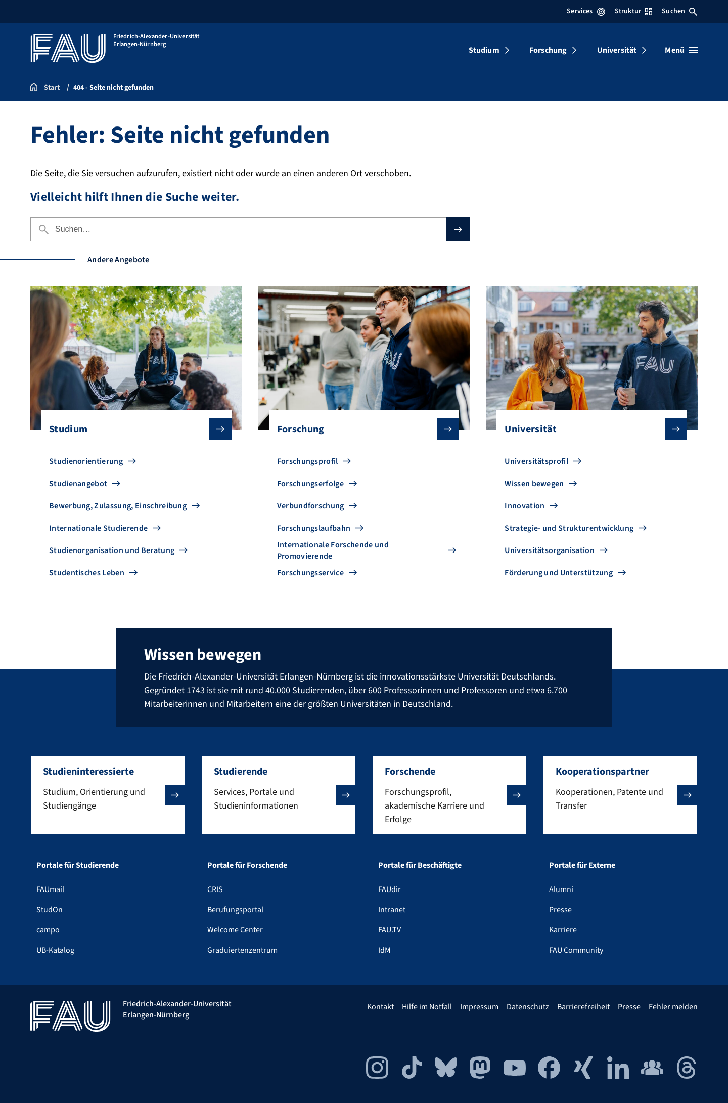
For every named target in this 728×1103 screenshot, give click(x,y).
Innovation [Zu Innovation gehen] (524, 506)
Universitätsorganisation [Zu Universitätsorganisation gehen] (550, 550)
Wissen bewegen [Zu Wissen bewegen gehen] (534, 483)
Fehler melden (673, 1006)
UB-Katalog (55, 950)
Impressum (479, 1006)
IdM (384, 950)
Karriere (563, 930)
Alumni (561, 889)
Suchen (679, 11)
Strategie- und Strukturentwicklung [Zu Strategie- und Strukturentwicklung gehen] (569, 528)
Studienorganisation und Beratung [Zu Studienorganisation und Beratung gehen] (111, 550)
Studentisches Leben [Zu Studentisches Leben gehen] (86, 572)
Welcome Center (235, 930)
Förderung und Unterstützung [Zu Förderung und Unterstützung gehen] (559, 572)
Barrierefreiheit (583, 1006)
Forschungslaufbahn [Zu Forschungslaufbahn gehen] (314, 528)
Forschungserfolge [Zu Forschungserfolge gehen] (310, 483)
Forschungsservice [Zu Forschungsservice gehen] (310, 572)
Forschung (548, 50)
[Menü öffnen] (681, 50)
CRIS (215, 889)
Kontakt (380, 1006)
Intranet (391, 909)
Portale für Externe (582, 865)
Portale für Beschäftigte (420, 865)
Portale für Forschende (247, 865)
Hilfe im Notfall (427, 1006)
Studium (484, 50)
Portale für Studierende (77, 865)
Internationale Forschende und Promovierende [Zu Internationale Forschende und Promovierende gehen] (333, 550)
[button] (107, 795)
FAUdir (389, 889)
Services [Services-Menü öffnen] (586, 11)
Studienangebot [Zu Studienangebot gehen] (78, 483)
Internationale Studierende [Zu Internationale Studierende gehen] (98, 528)
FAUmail (50, 889)
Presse (560, 909)
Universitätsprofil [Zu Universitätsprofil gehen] (536, 461)
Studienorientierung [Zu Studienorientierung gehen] (86, 461)
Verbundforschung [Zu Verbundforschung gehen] (310, 506)
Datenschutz (528, 1006)
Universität (617, 50)
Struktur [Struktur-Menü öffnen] (633, 11)
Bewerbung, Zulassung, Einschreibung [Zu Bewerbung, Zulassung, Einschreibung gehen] (118, 506)
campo (48, 930)
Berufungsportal (235, 909)
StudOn (49, 909)
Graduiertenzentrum (242, 950)
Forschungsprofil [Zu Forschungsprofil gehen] (307, 461)
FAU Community (576, 950)
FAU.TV (389, 930)
